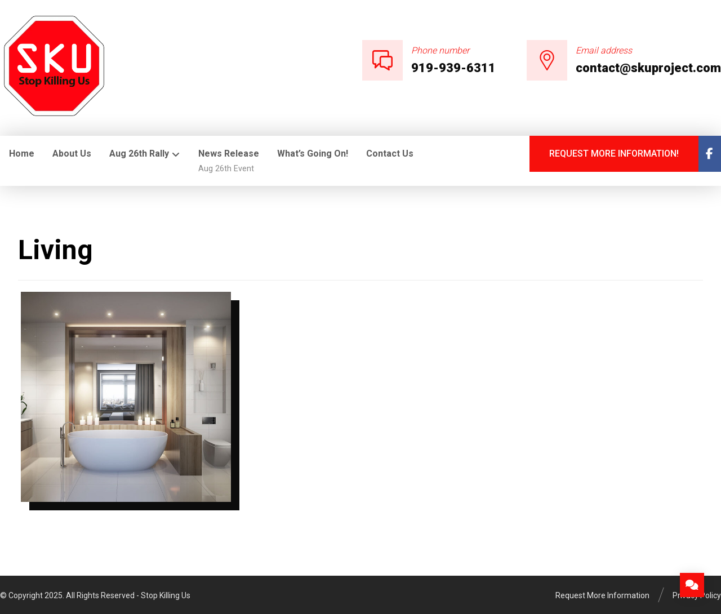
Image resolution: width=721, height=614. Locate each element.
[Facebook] (709, 154)
